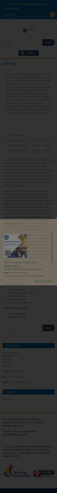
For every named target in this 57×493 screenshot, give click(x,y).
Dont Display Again (43, 280)
